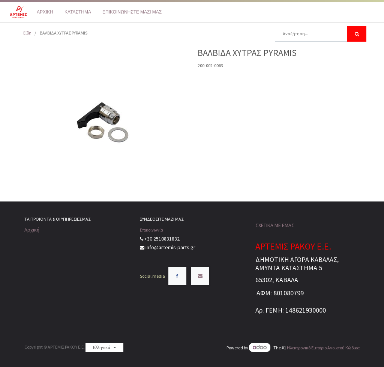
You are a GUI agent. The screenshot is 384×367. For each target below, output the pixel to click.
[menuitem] (45, 12)
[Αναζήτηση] (356, 34)
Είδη (27, 33)
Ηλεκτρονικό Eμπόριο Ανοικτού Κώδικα (323, 347)
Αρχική (31, 229)
